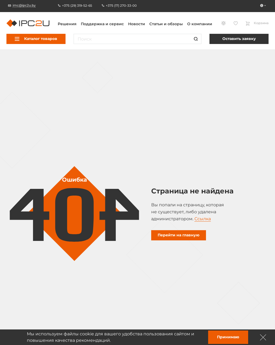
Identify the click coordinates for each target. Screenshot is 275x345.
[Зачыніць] (263, 337)
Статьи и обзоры (166, 23)
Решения (67, 23)
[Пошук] (196, 39)
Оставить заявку (239, 38)
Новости (136, 23)
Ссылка (202, 218)
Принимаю (228, 337)
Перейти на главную (179, 235)
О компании (199, 23)
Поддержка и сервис (102, 23)
